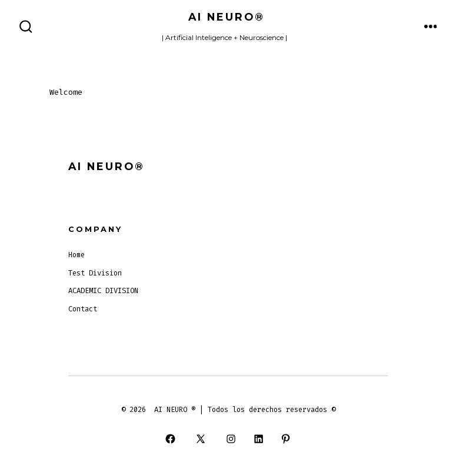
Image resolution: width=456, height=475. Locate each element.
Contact (82, 309)
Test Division (95, 273)
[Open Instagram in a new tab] (231, 438)
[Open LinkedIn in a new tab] (258, 438)
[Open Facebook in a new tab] (170, 438)
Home (76, 255)
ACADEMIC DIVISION (103, 290)
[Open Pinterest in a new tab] (285, 438)
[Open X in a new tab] (201, 438)
